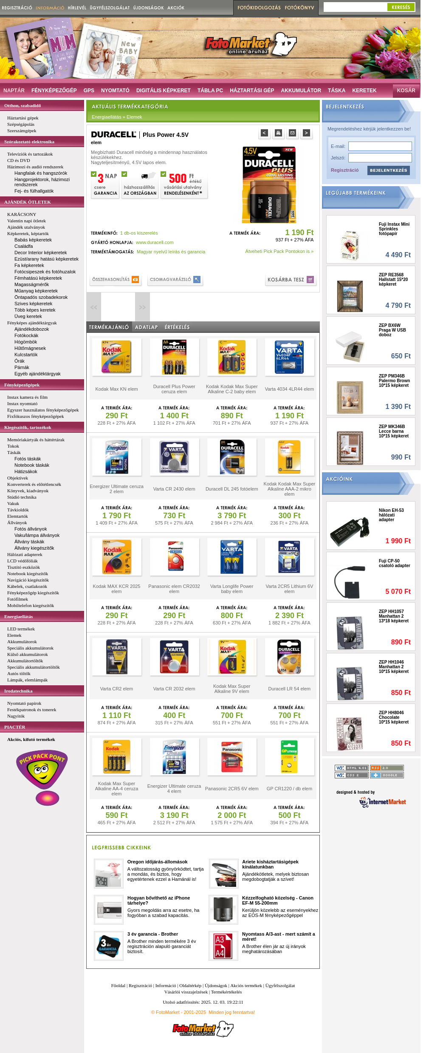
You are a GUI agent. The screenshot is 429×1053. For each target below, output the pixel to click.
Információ (165, 985)
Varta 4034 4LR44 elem (289, 389)
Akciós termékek (246, 985)
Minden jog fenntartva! (232, 1012)
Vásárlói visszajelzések (186, 991)
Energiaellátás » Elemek (117, 116)
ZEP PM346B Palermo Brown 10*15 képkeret (394, 381)
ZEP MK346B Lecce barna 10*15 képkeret (394, 431)
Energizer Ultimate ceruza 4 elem (174, 788)
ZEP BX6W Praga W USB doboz (392, 330)
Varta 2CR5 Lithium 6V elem (289, 589)
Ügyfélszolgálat (280, 985)
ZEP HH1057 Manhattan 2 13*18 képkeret (394, 616)
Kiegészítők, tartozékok (27, 427)
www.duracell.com (155, 242)
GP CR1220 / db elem (289, 788)
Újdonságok (216, 985)
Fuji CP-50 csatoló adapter (394, 563)
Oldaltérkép (190, 985)
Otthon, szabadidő (22, 105)
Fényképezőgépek (22, 384)
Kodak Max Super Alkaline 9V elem (231, 689)
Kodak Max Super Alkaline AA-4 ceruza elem (116, 788)
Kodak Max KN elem (116, 389)
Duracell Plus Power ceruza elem (174, 389)
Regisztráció (344, 170)
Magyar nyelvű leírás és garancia (171, 251)
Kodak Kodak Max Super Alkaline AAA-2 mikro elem (290, 489)
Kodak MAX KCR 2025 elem (117, 589)
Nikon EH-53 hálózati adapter (391, 515)
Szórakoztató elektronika (29, 141)
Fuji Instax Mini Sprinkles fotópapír (394, 229)
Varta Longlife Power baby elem (231, 589)
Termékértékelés (226, 991)
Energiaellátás (18, 616)
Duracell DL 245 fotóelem (232, 488)
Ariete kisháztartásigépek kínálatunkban (270, 864)
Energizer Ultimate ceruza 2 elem (117, 489)
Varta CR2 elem (116, 688)
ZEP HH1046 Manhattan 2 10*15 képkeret (394, 667)
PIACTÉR (14, 726)
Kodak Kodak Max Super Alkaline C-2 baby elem (232, 389)
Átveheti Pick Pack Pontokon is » (280, 251)
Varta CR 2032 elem (174, 688)
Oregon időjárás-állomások (157, 861)
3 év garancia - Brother (152, 934)
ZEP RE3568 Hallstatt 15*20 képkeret (393, 279)
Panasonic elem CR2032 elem (174, 589)
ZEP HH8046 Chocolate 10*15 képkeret (394, 717)
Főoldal (118, 985)
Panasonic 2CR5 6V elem (232, 788)
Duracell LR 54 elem (289, 688)
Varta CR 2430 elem (174, 488)
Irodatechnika (18, 690)
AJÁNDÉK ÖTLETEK (27, 201)
